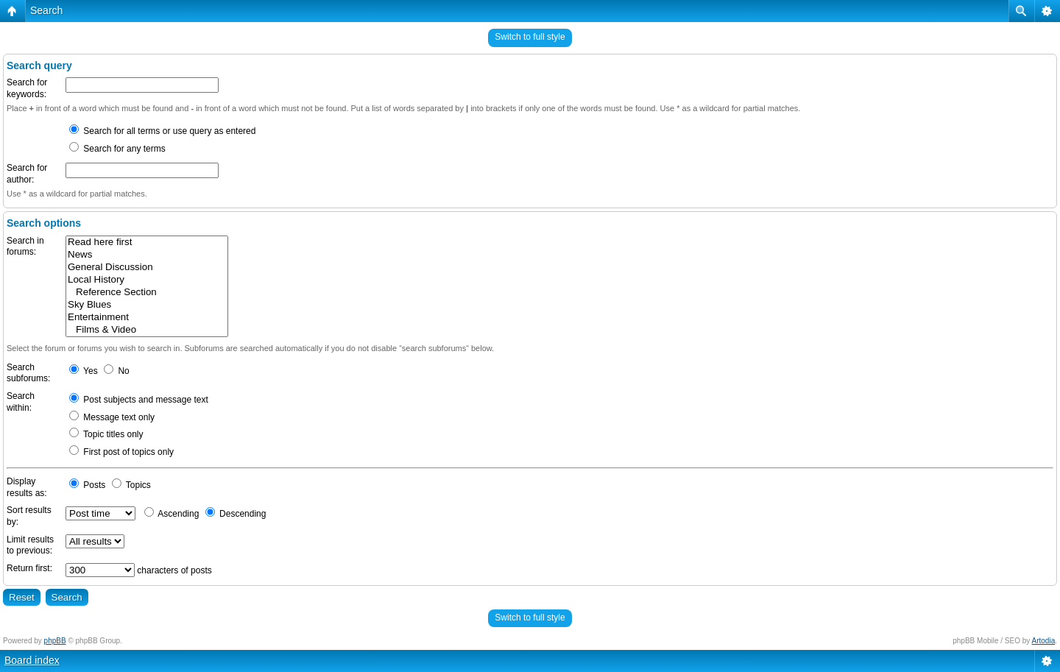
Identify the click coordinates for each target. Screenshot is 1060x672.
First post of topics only (121, 452)
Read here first (146, 242)
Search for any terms (117, 149)
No (117, 371)
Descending (235, 514)
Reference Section (146, 292)
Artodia (1044, 641)
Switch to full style (530, 37)
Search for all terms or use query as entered (162, 131)
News (146, 255)
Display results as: (27, 487)
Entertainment (146, 317)
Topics (131, 485)
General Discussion (146, 267)
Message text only (112, 417)
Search (46, 10)
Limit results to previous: (30, 545)
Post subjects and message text (138, 400)
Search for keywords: (27, 88)
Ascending (171, 514)
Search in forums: (25, 247)
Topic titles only (106, 434)
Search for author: (27, 174)
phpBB (55, 641)
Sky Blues (146, 305)
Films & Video (146, 330)
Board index (32, 660)
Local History (146, 280)
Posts (87, 485)
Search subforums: (28, 373)
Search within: (21, 402)
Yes (83, 371)
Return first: (29, 568)
